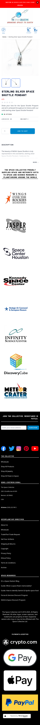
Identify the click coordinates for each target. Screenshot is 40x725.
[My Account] (28, 30)
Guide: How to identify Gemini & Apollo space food (20, 590)
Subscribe (33, 427)
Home (4, 37)
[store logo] (20, 17)
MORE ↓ (35, 162)
